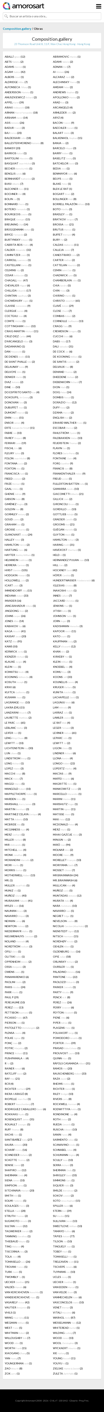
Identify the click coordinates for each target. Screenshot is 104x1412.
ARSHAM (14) (16, 117)
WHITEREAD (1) (66, 1327)
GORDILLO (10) (64, 509)
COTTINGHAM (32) (20, 326)
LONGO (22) (64, 763)
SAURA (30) (16, 1144)
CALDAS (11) (66, 244)
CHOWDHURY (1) (18, 300)
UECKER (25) (17, 1282)
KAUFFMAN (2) (65, 641)
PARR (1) (13, 992)
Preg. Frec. (84, 1400)
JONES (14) (14, 621)
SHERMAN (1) (64, 1170)
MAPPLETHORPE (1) (21, 793)
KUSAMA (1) (15, 697)
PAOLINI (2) (15, 982)
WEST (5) (13, 1327)
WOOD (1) (14, 1343)
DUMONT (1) (16, 412)
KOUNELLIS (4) (65, 682)
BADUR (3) (15, 127)
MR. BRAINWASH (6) (65, 880)
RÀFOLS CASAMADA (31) (71, 1063)
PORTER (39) (64, 1043)
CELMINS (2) (14, 270)
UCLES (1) (62, 1276)
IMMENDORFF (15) (18, 590)
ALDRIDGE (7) (16, 82)
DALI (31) (63, 346)
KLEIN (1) (62, 661)
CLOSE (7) (62, 310)
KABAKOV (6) (15, 626)
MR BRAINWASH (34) (65, 875)
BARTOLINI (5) (18, 158)
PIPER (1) (62, 1022)
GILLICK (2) (62, 499)
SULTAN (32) (16, 1226)
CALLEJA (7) (63, 249)
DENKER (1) (15, 377)
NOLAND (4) (17, 941)
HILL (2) (60, 565)
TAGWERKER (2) (18, 1231)
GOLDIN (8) (14, 509)
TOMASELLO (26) (17, 1261)
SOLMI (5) (15, 1200)
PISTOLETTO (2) (22, 1027)
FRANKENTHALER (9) (69, 473)
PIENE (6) (61, 1017)
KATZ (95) (13, 641)
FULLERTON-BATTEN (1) (70, 483)
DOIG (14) (62, 392)
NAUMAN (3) (16, 910)
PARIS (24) (15, 987)
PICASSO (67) (16, 1017)
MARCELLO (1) (67, 793)
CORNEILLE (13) (68, 321)
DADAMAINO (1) (15, 346)
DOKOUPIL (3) (19, 397)
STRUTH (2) (16, 1215)
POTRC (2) (16, 1048)
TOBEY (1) (62, 1251)
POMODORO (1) (67, 1038)
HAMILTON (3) (66, 539)
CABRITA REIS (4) (19, 244)
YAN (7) (13, 1358)
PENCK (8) (61, 997)
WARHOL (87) (64, 1317)
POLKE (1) (14, 1038)
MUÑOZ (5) (62, 890)
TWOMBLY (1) (15, 1276)
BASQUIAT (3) (20, 163)
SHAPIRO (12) (15, 1170)
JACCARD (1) (65, 600)
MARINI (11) (64, 799)
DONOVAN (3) (16, 402)
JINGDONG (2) (16, 610)
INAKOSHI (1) (65, 590)
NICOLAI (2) (70, 926)
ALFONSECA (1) (18, 87)
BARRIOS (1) (16, 153)
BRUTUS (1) (64, 229)
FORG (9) (63, 463)
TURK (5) (13, 1271)
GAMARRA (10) (66, 488)
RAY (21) (12, 1078)
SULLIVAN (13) (65, 1221)
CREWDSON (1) (67, 331)
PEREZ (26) (62, 1002)
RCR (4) (9, 1083)
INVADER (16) (13, 600)
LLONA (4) (63, 758)
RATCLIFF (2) (15, 1073)
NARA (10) (65, 905)
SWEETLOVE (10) (67, 1226)
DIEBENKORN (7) (67, 382)
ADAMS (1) (15, 66)
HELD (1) (59, 554)
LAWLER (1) (63, 717)
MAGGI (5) (15, 783)
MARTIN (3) (17, 809)
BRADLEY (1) (62, 214)
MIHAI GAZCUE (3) (67, 834)
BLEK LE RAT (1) (62, 188)
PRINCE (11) (16, 1053)
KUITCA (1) (17, 692)
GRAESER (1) (65, 519)
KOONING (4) (18, 677)
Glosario (73, 1400)
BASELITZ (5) (64, 158)
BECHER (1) (18, 168)
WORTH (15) (15, 1348)
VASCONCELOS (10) (68, 1302)
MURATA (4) (63, 900)
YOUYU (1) (61, 1363)
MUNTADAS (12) (67, 895)
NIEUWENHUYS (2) (21, 936)
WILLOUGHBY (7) (17, 1337)
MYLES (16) (14, 905)
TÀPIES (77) (64, 1236)
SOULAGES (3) (17, 1205)
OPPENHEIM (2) (18, 961)
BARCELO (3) (64, 148)
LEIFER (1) (13, 732)
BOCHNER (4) (15, 193)
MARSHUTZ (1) (65, 804)
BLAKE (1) (62, 183)
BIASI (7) (14, 183)
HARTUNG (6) (16, 549)
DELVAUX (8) (63, 366)
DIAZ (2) (14, 382)
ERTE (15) (20, 427)
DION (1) (61, 387)
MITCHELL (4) (15, 849)
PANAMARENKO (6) (17, 976)
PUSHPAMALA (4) (17, 1058)
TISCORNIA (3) (16, 1251)
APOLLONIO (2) (66, 97)
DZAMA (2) (63, 412)
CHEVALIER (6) (17, 285)
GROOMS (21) (64, 524)
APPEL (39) (14, 102)
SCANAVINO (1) (66, 1144)
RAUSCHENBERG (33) (69, 1073)
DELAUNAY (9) (16, 366)
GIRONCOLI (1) (66, 504)
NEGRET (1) (63, 915)
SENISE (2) (14, 1165)
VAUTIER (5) (17, 1307)
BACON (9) (63, 122)
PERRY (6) (63, 1007)
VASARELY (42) (17, 1302)
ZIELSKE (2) (68, 1368)
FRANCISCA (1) (16, 473)
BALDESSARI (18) (18, 138)
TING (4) (14, 1246)
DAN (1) (15, 351)
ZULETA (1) (65, 1373)
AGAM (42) (15, 71)
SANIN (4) (62, 1134)
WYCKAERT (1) (66, 1348)
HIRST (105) (16, 570)
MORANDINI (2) (19, 860)
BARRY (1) (62, 153)
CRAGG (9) (62, 326)
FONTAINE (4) (64, 458)
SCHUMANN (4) (66, 1154)
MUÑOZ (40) (15, 895)
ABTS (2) (14, 61)
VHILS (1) (10, 1312)
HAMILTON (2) (17, 544)
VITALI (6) (64, 1312)
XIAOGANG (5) (17, 1353)
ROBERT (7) (19, 1104)
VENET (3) (63, 1307)
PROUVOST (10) (66, 1053)
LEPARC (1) (62, 738)
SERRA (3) (63, 1165)
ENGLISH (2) (62, 417)
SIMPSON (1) (16, 1185)
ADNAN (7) (61, 66)
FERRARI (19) (15, 443)
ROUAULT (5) (17, 1124)
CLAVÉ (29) (63, 305)
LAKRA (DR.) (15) (15, 707)
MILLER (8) (15, 839)
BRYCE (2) (16, 234)
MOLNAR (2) (63, 849)
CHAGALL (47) (16, 280)
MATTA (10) (16, 819)
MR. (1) (9, 880)
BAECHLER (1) (65, 127)
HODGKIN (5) (17, 575)
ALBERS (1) (14, 77)
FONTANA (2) (16, 463)
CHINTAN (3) (18, 295)
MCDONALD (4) (65, 824)
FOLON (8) (17, 458)
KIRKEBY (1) (62, 656)
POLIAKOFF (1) (65, 1032)
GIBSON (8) (15, 499)
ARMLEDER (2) (64, 112)
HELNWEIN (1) (18, 560)
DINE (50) (12, 387)
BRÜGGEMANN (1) (19, 229)
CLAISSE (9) (17, 305)
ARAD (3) (60, 102)
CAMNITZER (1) (17, 254)
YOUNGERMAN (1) (18, 1363)
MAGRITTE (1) (64, 783)
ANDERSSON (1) (19, 92)
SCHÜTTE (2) (17, 1160)
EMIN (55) (14, 417)
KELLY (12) (64, 646)
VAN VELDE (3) (65, 1292)
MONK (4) (15, 854)
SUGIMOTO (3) (18, 1221)
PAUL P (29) (12, 997)
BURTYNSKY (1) (18, 239)
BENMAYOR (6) (65, 173)
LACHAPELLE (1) (66, 697)
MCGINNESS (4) (17, 829)
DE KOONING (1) (67, 356)
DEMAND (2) (65, 371)
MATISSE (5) (63, 814)
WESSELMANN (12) (67, 1322)
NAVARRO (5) (63, 910)
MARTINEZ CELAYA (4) (23, 814)
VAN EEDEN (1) (65, 1287)
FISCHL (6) (13, 448)
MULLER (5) (17, 885)
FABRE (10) (13, 432)
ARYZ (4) (58, 117)
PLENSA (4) (15, 1032)
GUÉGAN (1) (65, 529)
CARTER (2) (64, 260)
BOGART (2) (63, 193)
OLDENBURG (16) (66, 951)
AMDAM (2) (63, 87)
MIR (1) (15, 844)
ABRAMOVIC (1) (67, 56)
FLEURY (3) (14, 453)
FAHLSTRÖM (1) (66, 432)
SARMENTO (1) (65, 1139)
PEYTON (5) (65, 1012)
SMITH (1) (13, 1195)
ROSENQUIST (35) (19, 1119)
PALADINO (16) (66, 971)
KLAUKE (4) (15, 661)
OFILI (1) (13, 951)
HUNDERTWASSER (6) (74, 580)
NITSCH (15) (65, 936)
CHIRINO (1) (64, 295)
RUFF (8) (14, 1129)
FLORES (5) (66, 453)
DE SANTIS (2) (66, 361)
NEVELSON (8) (65, 921)
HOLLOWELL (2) (17, 580)
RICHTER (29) (17, 1088)
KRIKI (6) (10, 687)
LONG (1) (14, 763)
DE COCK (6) (62, 351)
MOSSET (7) (64, 870)
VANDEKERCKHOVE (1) (22, 1297)
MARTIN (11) (64, 809)
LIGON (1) (62, 748)
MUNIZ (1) (13, 890)
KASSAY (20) (15, 636)
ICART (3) (14, 585)
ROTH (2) (62, 1119)
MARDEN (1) (15, 799)
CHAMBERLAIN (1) (67, 280)
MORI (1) (14, 865)
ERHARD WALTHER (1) (69, 422)
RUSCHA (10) (65, 1129)
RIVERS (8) (62, 1099)
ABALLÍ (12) (15, 56)
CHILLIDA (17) (18, 290)
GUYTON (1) (63, 534)
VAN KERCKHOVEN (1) (24, 1292)
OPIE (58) (62, 956)
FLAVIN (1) (61, 448)
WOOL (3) (65, 1343)
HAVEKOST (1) (67, 549)
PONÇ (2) (13, 1043)
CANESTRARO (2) (66, 254)
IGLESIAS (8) (65, 585)
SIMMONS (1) (64, 1180)
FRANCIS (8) (62, 468)
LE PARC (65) (15, 722)
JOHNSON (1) (64, 615)
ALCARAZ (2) (63, 77)
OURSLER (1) (63, 966)
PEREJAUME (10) (15, 1002)
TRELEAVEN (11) (65, 1261)
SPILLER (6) (63, 1205)
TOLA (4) (13, 1256)
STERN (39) (62, 1210)
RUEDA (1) (64, 1124)
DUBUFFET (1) (16, 407)
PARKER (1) (64, 987)
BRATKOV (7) (65, 219)
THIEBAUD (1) (17, 1241)
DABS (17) (61, 341)
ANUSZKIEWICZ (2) (21, 97)
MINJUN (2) (62, 839)
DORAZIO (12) (65, 402)
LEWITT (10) (14, 743)
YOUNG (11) (64, 1358)
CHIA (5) (62, 285)
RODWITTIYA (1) (67, 1109)
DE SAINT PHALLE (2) (20, 361)
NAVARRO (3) (17, 915)
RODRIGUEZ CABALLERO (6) (25, 1109)
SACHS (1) (13, 1134)
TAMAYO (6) (64, 1231)
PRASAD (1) (67, 1048)
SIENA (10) (15, 1180)
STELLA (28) (15, 1210)
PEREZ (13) (14, 1007)
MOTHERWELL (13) (20, 875)
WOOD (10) (63, 1337)
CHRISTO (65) (66, 300)
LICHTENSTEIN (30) (19, 748)
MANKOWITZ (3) (67, 788)
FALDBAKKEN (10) (67, 438)
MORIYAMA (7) (65, 865)
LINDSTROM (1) (17, 758)
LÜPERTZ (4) (64, 768)
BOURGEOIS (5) (18, 214)
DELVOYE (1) (15, 371)
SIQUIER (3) (63, 1185)
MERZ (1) (61, 829)
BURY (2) (60, 239)
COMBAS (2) (64, 316)
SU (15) (61, 1215)
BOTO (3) (62, 209)
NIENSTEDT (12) (66, 931)
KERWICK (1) (16, 651)
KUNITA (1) (64, 692)
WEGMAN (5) (17, 1322)
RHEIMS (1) (63, 1083)
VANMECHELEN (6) (67, 1297)
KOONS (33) (62, 677)
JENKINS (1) (62, 605)
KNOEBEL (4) (62, 666)
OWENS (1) (14, 971)
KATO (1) (61, 636)
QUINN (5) (62, 1058)
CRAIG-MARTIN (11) (21, 331)
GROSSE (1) (17, 529)
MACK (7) (14, 778)
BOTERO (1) (17, 209)
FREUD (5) (62, 478)
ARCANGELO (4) (63, 107)
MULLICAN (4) (64, 885)
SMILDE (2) (65, 1190)
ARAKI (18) (17, 107)
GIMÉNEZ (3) (16, 504)
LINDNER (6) (64, 753)
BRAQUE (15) (17, 219)
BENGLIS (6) (15, 173)
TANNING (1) (18, 1236)
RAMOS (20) (62, 1068)
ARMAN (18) (21, 112)
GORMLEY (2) (17, 514)
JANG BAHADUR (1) (20, 605)
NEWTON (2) (16, 926)
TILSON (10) (62, 1241)
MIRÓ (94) (61, 844)
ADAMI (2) (63, 61)
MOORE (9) (63, 854)
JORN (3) (61, 621)
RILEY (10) (63, 1093)
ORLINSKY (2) (65, 961)
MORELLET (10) (67, 860)
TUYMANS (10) (64, 1271)
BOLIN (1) (12, 199)
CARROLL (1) (18, 260)
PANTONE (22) (65, 976)
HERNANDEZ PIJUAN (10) (71, 560)
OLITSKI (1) (15, 956)
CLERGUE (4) (16, 310)
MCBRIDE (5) (14, 824)
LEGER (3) (63, 727)
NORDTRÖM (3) (18, 946)
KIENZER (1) (16, 656)
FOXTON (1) (14, 468)
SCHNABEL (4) (64, 1149)
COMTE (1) (15, 321)
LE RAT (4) (61, 722)
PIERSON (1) (15, 1022)
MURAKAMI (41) (18, 900)
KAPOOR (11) (64, 631)
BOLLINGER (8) (64, 199)
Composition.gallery (17, 28)
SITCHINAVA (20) (19, 1190)
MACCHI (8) (15, 773)
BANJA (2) (61, 143)
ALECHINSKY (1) (66, 82)
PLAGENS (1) (64, 1027)
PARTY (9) (63, 992)
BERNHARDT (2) (20, 178)
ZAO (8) (13, 1368)
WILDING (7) (64, 1332)
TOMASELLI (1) (65, 1256)
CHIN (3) (61, 290)
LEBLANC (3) (16, 727)
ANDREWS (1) (65, 92)
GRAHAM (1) (14, 524)
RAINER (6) (15, 1068)
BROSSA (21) (63, 224)
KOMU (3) (62, 671)
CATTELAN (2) (66, 265)
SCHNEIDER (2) (18, 1154)
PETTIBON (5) (18, 1012)
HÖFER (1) (63, 575)
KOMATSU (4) (17, 671)
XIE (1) (61, 1353)
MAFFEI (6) (63, 778)
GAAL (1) (14, 488)
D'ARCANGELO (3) (18, 341)
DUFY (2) (61, 407)
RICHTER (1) (64, 1088)
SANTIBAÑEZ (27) (18, 1139)
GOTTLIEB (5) (65, 514)
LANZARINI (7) (18, 712)
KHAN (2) (61, 651)
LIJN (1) (13, 753)
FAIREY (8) (15, 438)
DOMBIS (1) (63, 397)
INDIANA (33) (16, 595)
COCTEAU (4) (16, 316)
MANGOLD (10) (18, 788)
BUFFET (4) (64, 234)
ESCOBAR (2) (65, 427)
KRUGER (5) (64, 687)
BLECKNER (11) (17, 188)
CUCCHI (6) (62, 336)
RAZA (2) (61, 1078)
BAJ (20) (13, 132)
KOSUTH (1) (16, 682)
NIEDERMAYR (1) (18, 931)
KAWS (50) (11, 646)
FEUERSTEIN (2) (67, 443)
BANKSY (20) (12, 148)
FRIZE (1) (14, 483)
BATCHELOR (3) (65, 163)
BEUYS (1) (62, 178)
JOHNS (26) (15, 615)
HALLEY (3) (14, 539)
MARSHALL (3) (20, 804)
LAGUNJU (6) (64, 702)
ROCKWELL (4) (66, 1104)
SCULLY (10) (63, 1160)
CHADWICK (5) (65, 275)
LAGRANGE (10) (17, 702)
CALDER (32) (18, 249)
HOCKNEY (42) (65, 570)
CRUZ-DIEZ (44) (18, 336)
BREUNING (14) (16, 224)
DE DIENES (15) (17, 356)
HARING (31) (63, 544)
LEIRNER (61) (64, 732)
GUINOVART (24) (18, 534)
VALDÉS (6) (15, 1287)
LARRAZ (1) (62, 712)
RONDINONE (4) (65, 1114)
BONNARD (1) (16, 204)
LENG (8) (16, 738)
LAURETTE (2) (18, 717)
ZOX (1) (12, 1373)
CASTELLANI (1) (18, 265)
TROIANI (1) (16, 1266)
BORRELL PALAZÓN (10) (71, 204)
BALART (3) (63, 132)
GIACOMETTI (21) (68, 493)
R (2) (9, 1063)
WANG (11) (17, 1317)
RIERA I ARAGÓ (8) (16, 1093)
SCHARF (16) (16, 1149)
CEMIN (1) (64, 270)
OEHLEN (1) (63, 946)
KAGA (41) (15, 631)
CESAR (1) (16, 275)
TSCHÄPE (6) (65, 1266)
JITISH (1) (62, 610)
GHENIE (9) (15, 493)
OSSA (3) (15, 966)
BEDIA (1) (61, 168)
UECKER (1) (64, 1282)
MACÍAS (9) (62, 773)
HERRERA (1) (17, 565)
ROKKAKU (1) (16, 1114)
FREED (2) (15, 478)
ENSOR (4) (14, 422)
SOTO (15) (66, 1200)
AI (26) (61, 71)
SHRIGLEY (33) (65, 1175)
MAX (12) (61, 819)
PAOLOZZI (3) (66, 982)
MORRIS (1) (15, 870)
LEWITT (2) (61, 743)
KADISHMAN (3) (68, 626)
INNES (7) (62, 595)
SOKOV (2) (63, 1195)
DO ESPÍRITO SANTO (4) (22, 392)
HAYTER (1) (20, 554)
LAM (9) (62, 707)
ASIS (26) (14, 122)
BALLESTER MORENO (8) (24, 143)
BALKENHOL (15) (67, 138)
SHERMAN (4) (16, 1175)
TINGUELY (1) (64, 1246)
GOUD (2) (14, 519)
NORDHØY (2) (65, 941)
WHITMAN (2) (17, 1332)
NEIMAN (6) (15, 921)
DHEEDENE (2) (65, 377)
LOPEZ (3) (14, 768)
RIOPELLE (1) (18, 1099)
